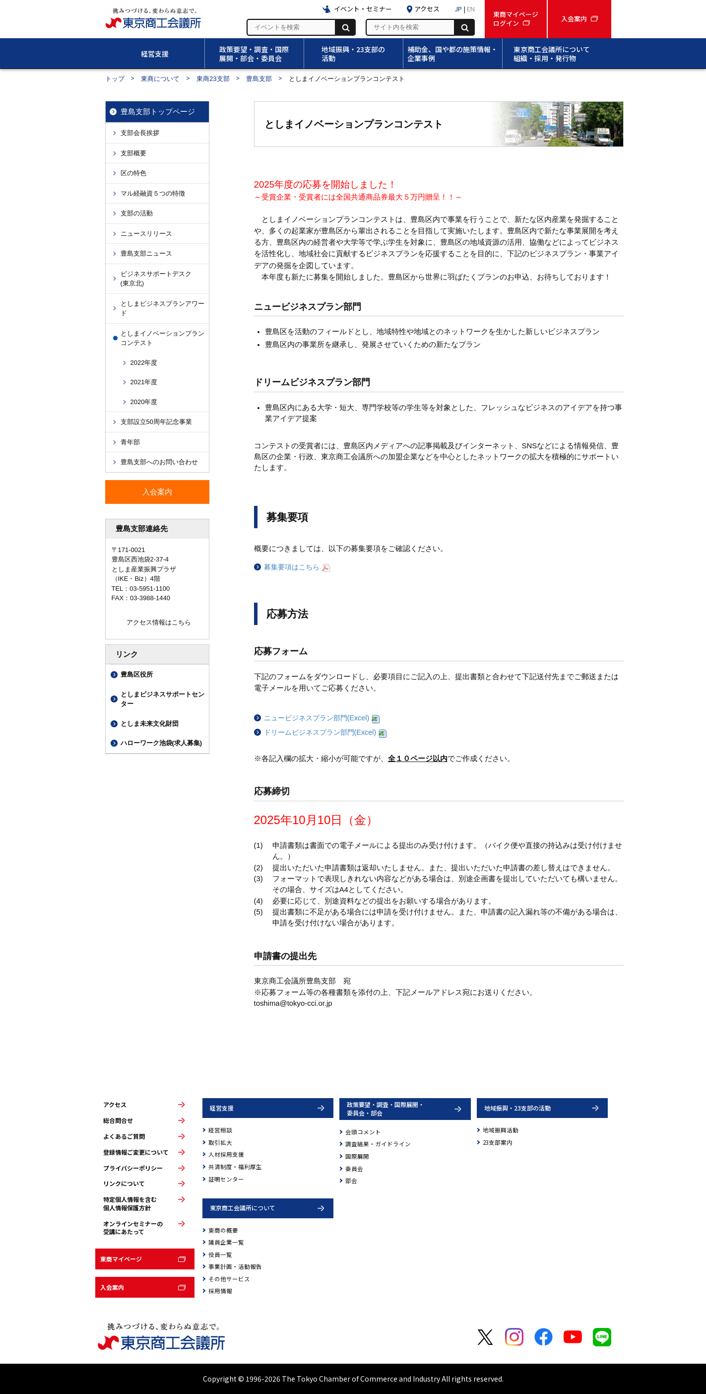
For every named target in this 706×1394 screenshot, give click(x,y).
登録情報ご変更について (136, 1152)
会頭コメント (363, 1132)
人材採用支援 (226, 1154)
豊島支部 (259, 78)
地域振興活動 (500, 1130)
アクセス (115, 1105)
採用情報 (220, 1291)
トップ (115, 78)
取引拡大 (220, 1142)
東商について (160, 78)
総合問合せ (118, 1120)
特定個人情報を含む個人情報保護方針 (130, 1203)
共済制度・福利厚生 (235, 1167)
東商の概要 (223, 1230)
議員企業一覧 (226, 1242)
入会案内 (112, 1287)
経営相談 (220, 1130)
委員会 (354, 1169)
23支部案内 (498, 1142)
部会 (351, 1181)
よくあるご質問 (124, 1136)
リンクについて (124, 1183)
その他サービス (229, 1279)
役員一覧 (220, 1254)
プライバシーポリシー (133, 1168)
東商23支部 (213, 78)
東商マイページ (121, 1259)
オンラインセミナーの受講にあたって (133, 1228)
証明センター (226, 1179)
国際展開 (357, 1156)
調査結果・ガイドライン (378, 1144)
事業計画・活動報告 (235, 1266)
